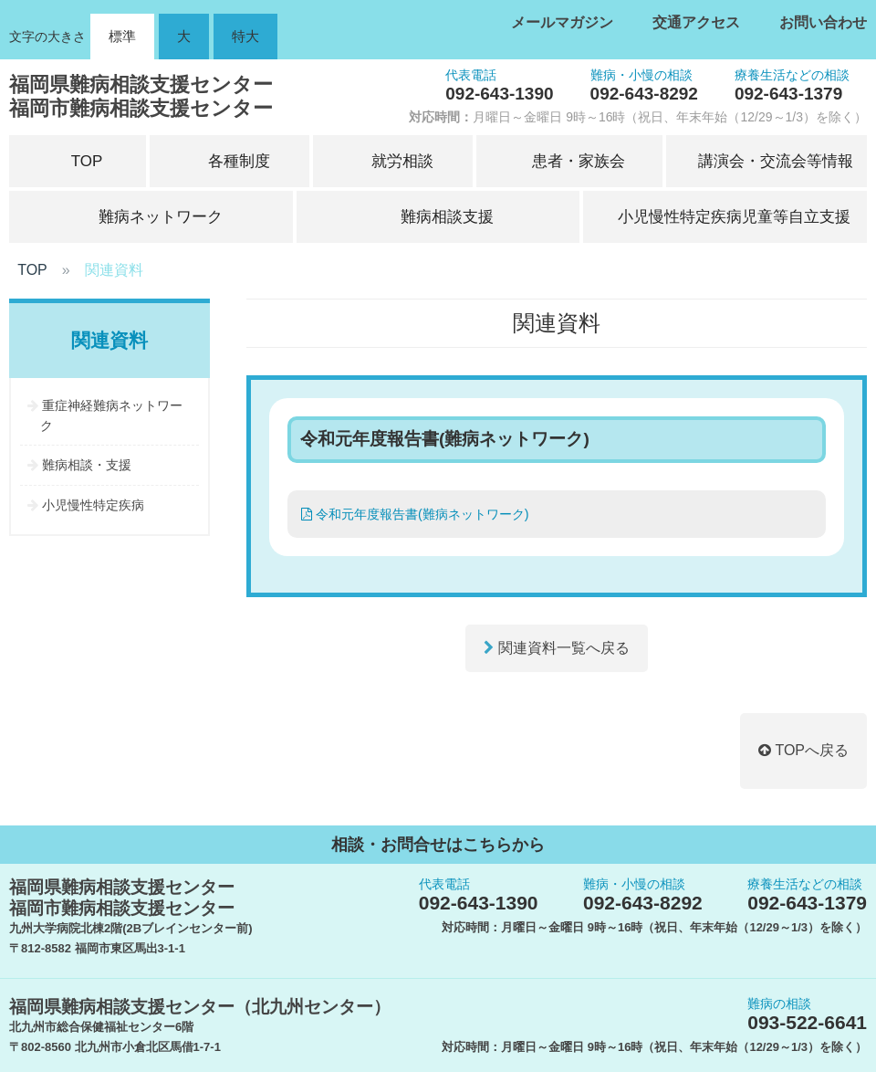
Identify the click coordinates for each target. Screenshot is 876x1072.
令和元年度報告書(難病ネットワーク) (415, 514)
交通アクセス (696, 22)
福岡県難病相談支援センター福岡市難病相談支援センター (141, 96)
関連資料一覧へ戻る (556, 648)
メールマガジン (562, 22)
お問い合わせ (823, 22)
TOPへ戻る (803, 750)
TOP (32, 270)
